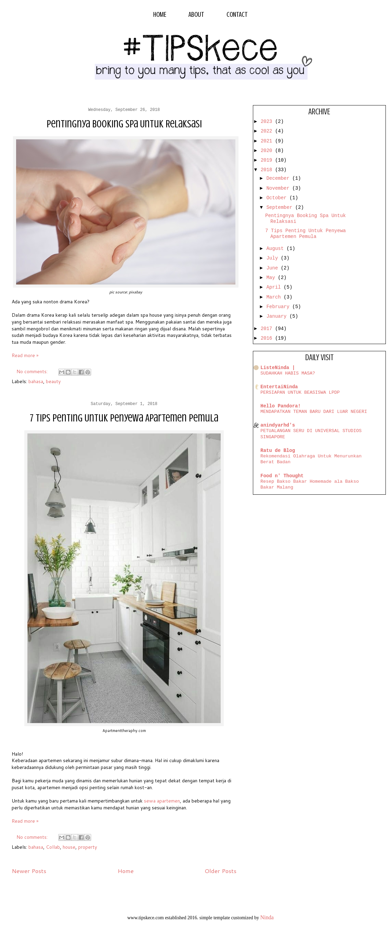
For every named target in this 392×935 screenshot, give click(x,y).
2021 (268, 141)
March (274, 297)
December (279, 178)
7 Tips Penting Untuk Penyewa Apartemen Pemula (124, 418)
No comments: (32, 371)
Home (126, 871)
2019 (268, 160)
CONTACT (237, 14)
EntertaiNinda (279, 387)
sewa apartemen (162, 800)
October (277, 198)
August (276, 248)
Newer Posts (29, 871)
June (273, 268)
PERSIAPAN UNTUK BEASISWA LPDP (300, 392)
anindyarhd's (277, 425)
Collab (53, 847)
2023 (268, 121)
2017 (268, 328)
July (273, 258)
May (272, 277)
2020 (268, 150)
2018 (268, 170)
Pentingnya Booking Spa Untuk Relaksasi (124, 124)
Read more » (25, 355)
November (279, 188)
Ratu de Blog (277, 450)
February (279, 306)
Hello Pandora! (280, 406)
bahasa (35, 381)
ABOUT (196, 14)
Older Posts (220, 871)
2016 (268, 338)
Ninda (266, 917)
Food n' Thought (282, 476)
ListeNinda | (277, 367)
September (280, 207)
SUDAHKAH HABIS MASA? (287, 373)
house (69, 847)
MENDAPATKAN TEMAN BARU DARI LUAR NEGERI (313, 411)
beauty (53, 381)
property (87, 847)
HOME (159, 14)
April (274, 287)
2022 (268, 131)
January (277, 316)
